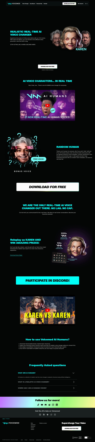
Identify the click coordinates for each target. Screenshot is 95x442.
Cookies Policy (38, 439)
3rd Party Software (46, 439)
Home (4, 418)
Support (32, 427)
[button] (47, 105)
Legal (22, 439)
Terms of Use (31, 439)
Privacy (26, 439)
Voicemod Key (39, 3)
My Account (80, 3)
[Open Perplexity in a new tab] (55, 415)
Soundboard (32, 3)
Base (32, 423)
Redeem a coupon (43, 423)
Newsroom (33, 426)
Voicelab (45, 3)
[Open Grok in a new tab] (51, 415)
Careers (32, 429)
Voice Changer (25, 3)
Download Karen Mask (16, 255)
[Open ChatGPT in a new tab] (40, 415)
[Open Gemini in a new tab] (47, 415)
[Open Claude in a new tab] (44, 415)
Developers (33, 424)
